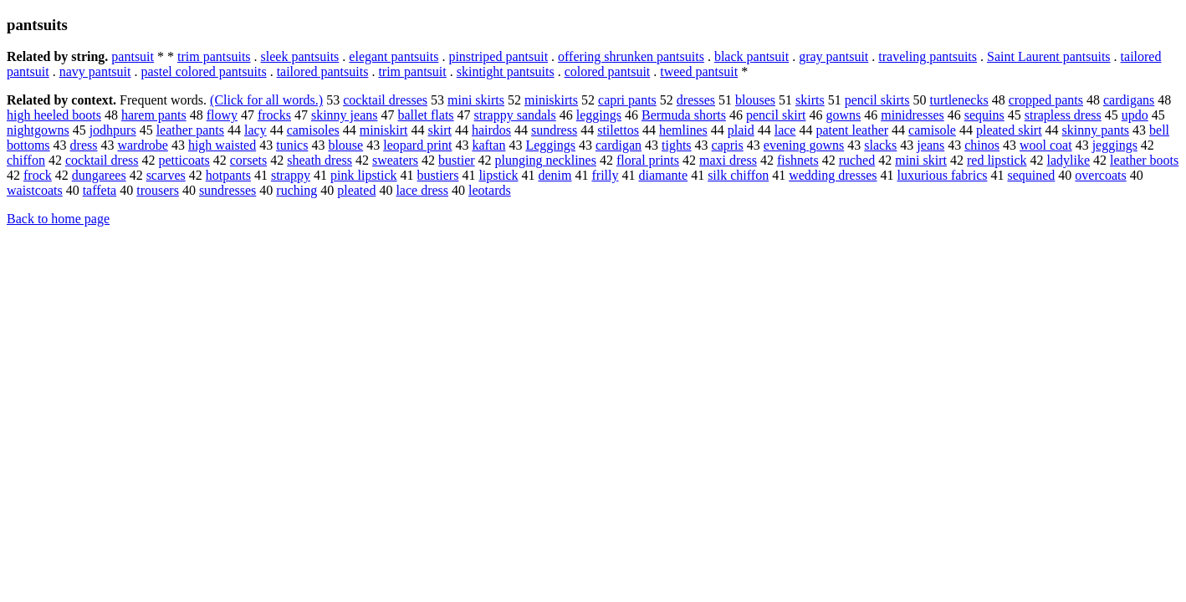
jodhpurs (112, 130)
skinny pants (1095, 130)
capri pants (627, 100)
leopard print (417, 145)
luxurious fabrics (942, 175)
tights (677, 145)
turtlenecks (958, 100)
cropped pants (1046, 100)
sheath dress (319, 160)
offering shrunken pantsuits (631, 56)
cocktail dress (102, 160)
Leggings (550, 145)
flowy (222, 115)
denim (555, 175)
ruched (857, 160)
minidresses (912, 115)
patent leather (851, 130)
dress (84, 145)
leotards (489, 190)
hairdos (491, 130)
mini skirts (475, 100)
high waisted (222, 145)
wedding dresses (833, 175)
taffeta (100, 190)
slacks (880, 145)
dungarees (99, 175)
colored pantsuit (608, 71)
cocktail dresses (385, 100)
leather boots (1144, 160)
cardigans (1128, 100)
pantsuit (132, 56)
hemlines (683, 130)
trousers (157, 190)
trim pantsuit (412, 71)
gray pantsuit (833, 56)
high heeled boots (54, 115)
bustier (456, 160)
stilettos (618, 130)
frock (37, 175)
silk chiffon (738, 175)
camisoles (313, 130)
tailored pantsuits (323, 71)
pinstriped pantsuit (498, 56)
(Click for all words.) (266, 100)
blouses (755, 100)
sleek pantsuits (300, 56)
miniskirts (551, 100)
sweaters (395, 160)
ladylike (1069, 160)
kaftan (488, 145)
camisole (932, 130)
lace (785, 130)
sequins (984, 115)
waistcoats (35, 190)
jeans (930, 145)
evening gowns (804, 145)
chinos (981, 145)
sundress (554, 130)
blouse (345, 145)
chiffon (26, 160)
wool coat (1046, 145)
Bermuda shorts (684, 115)
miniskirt (384, 130)
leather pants (190, 130)
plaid (741, 130)
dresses (696, 100)
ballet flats (425, 115)
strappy (290, 175)
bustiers (438, 175)
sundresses (227, 190)
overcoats (1100, 175)
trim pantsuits (214, 56)
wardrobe (142, 145)
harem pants (154, 115)
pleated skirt (1009, 130)
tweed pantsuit (699, 71)
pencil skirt (776, 115)
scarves (166, 175)
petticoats (183, 160)
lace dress (422, 190)
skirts (810, 100)
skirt (440, 130)
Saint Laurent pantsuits (1049, 56)
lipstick (498, 175)
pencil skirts (877, 100)
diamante (663, 175)
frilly (605, 175)
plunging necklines (545, 160)
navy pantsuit (95, 71)
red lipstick (997, 160)
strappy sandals (515, 115)
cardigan (619, 145)
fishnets (798, 160)
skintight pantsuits (506, 71)
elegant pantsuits (393, 56)
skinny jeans (344, 115)
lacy (255, 130)
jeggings (1114, 145)
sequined (1031, 175)
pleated (356, 190)
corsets (248, 160)
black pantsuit (751, 56)
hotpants (228, 175)
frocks (274, 115)
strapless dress (1063, 115)
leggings (598, 115)
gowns (843, 115)
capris (728, 145)
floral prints (647, 160)
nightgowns (38, 130)
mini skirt (921, 160)
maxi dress (728, 160)
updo (1135, 115)
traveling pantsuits (927, 56)
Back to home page (58, 219)
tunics (292, 145)
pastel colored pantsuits (203, 71)
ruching (296, 190)
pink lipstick (363, 175)
